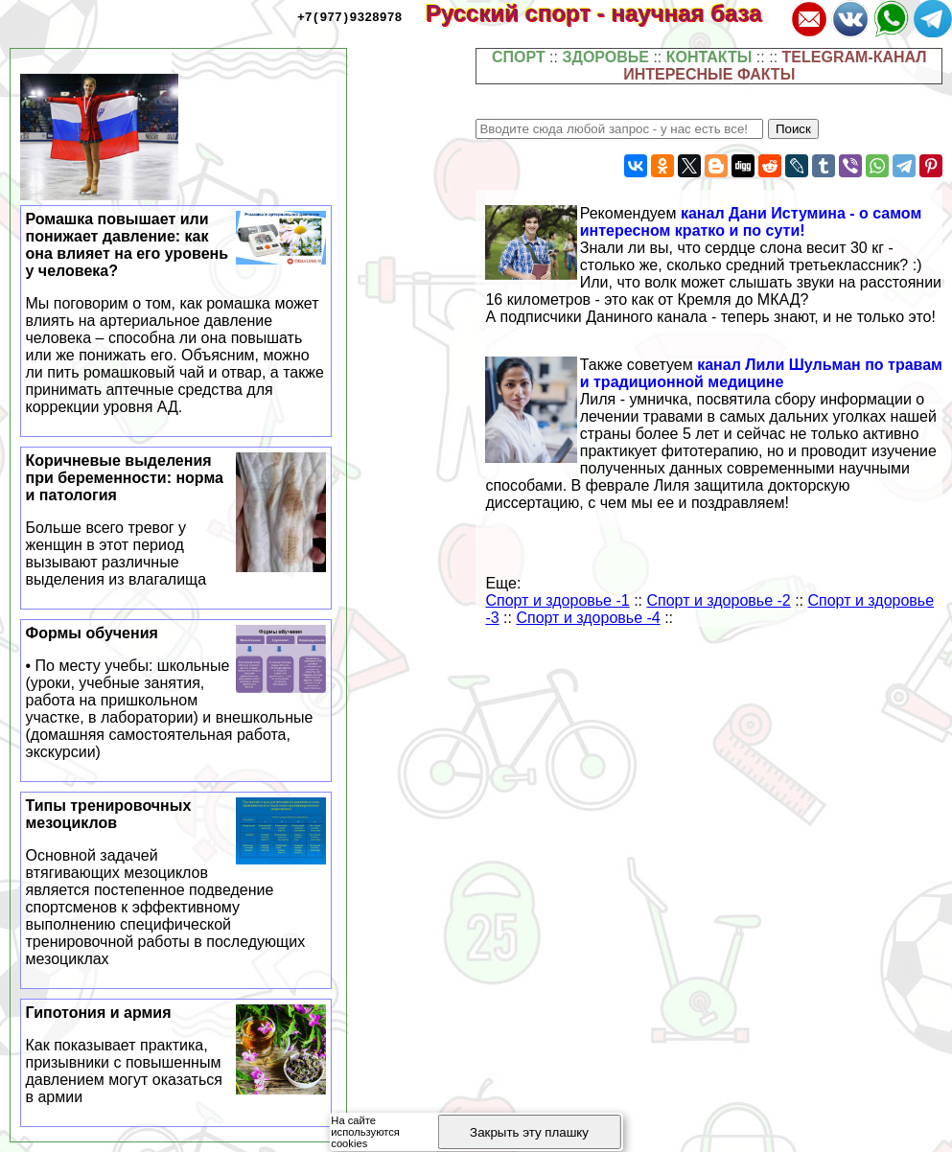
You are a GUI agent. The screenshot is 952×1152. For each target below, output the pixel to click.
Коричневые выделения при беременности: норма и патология (176, 520)
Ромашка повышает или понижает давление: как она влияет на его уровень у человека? (176, 313)
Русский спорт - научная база (606, 13)
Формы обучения (176, 693)
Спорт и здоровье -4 (588, 618)
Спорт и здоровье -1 (557, 600)
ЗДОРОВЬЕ (605, 57)
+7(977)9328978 (349, 16)
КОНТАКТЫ (709, 57)
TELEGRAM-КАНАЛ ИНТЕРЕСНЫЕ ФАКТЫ (774, 65)
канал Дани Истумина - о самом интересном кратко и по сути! (751, 222)
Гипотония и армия (176, 1055)
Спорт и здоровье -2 (718, 600)
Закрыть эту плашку (529, 1132)
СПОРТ (519, 57)
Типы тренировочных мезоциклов (176, 882)
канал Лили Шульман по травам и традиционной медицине (761, 373)
